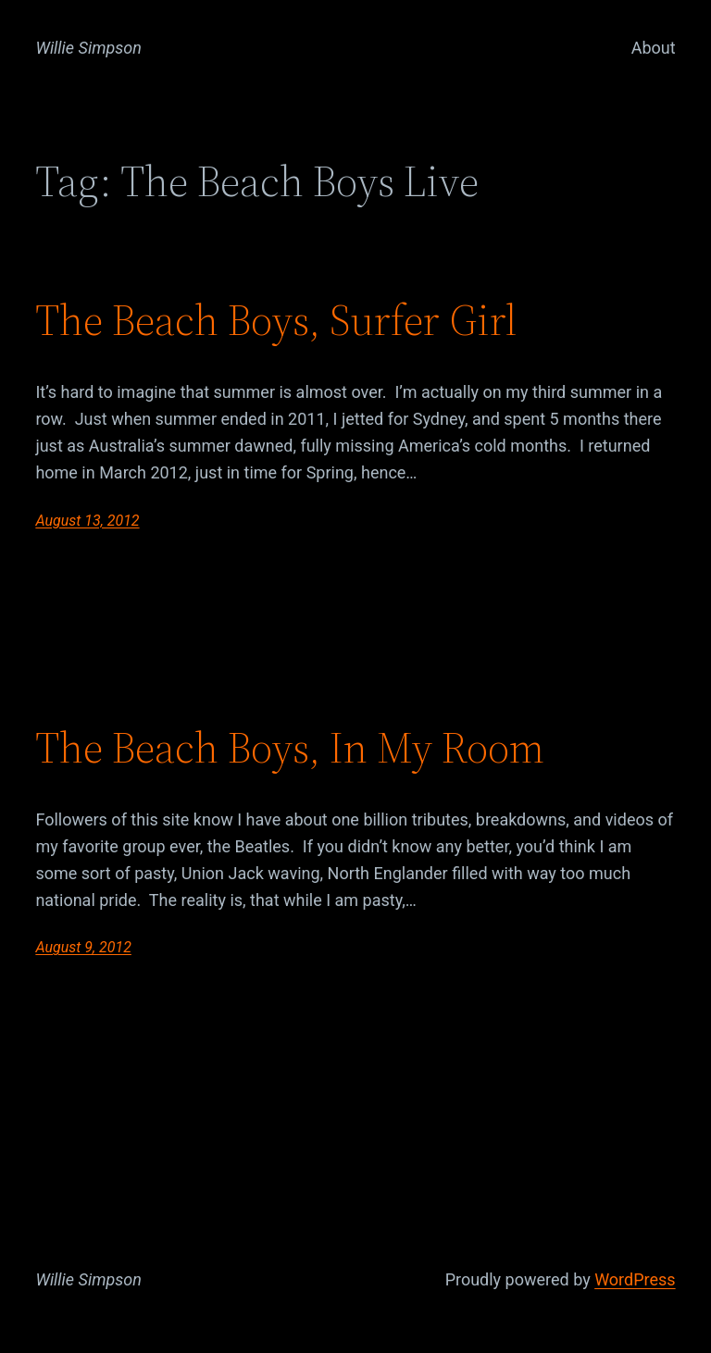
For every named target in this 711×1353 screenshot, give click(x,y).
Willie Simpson (88, 47)
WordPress (634, 1279)
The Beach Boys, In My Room (289, 747)
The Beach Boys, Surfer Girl (276, 319)
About (653, 47)
